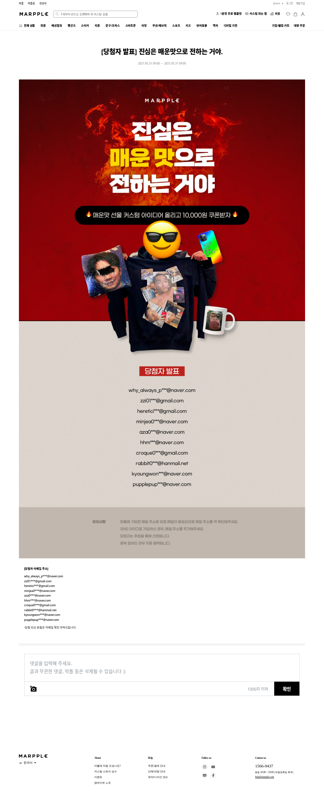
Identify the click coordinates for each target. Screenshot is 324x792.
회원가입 (300, 3)
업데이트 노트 (102, 782)
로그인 (289, 3)
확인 (287, 689)
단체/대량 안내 (156, 771)
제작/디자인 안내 (158, 777)
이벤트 (98, 777)
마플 (21, 3)
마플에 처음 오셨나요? (107, 765)
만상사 (43, 3)
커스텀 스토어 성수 (105, 771)
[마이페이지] (302, 14)
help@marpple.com (264, 776)
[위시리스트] (288, 14)
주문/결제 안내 (156, 765)
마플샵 (31, 3)
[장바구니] (295, 14)
